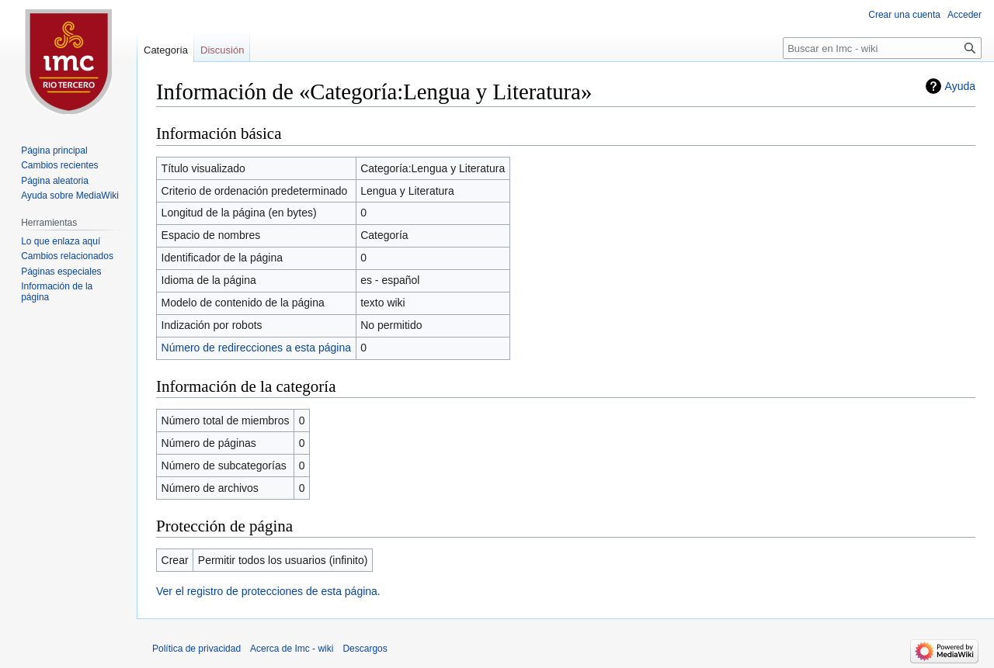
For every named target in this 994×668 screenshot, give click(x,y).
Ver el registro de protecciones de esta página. (268, 591)
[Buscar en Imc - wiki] (882, 48)
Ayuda (960, 86)
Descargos (364, 648)
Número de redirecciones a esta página (256, 347)
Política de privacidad (196, 648)
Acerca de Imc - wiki (291, 648)
